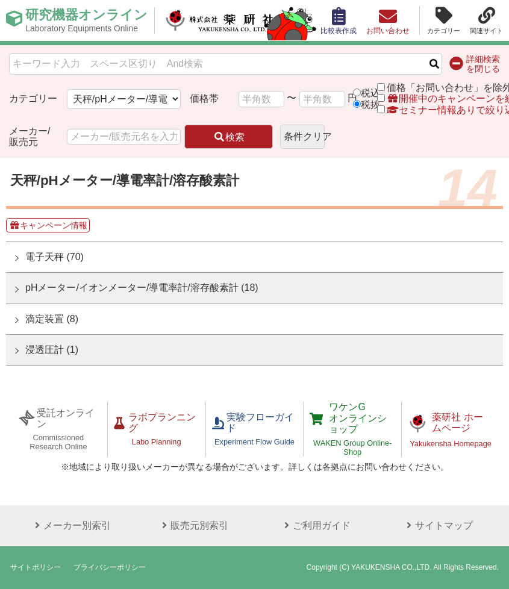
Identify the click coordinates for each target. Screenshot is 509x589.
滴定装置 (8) (51, 319)
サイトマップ (438, 525)
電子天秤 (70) (54, 257)
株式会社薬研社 (220, 20)
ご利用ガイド (316, 525)
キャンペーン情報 (48, 225)
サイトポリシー (35, 567)
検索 (229, 137)
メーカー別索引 (71, 525)
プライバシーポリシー (109, 567)
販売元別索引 (193, 525)
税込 (370, 93)
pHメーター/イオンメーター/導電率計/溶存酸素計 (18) (141, 287)
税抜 (370, 104)
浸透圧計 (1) (51, 349)
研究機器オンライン (86, 20)
